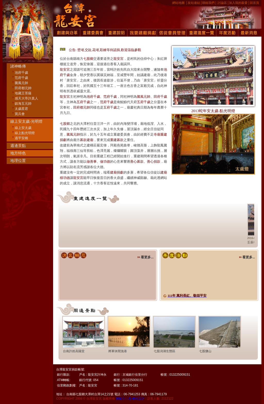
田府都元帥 (23, 88)
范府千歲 (21, 78)
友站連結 (194, 3)
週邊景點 (18, 146)
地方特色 (18, 153)
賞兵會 (20, 114)
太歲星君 (21, 109)
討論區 (222, 3)
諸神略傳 (18, 66)
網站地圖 (178, 3)
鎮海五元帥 (23, 103)
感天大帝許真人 (26, 98)
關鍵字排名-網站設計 (130, 398)
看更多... (247, 257)
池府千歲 (21, 73)
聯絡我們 (208, 3)
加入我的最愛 (238, 3)
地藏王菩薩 (23, 93)
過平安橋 (21, 138)
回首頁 (254, 3)
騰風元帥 (21, 83)
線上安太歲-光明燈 (26, 121)
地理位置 (18, 161)
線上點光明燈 (25, 133)
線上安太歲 (23, 128)
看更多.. (145, 257)
